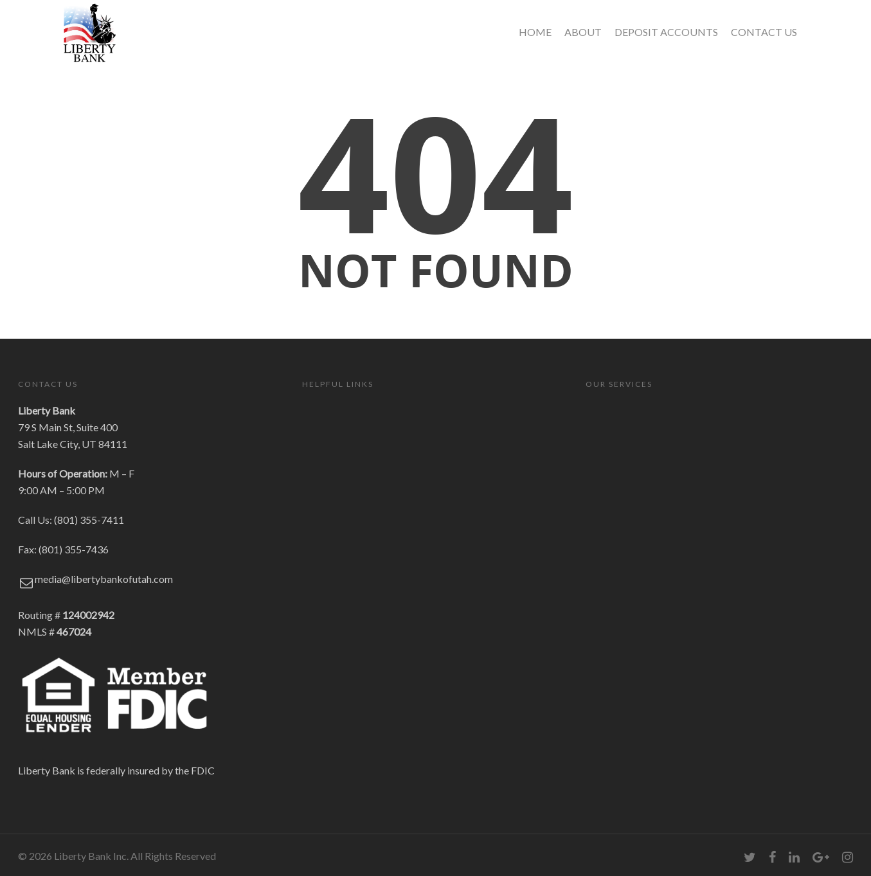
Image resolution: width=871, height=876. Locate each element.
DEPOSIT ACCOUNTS (666, 32)
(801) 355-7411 (89, 520)
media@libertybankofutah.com (104, 579)
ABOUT (583, 32)
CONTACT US (764, 32)
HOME (535, 32)
